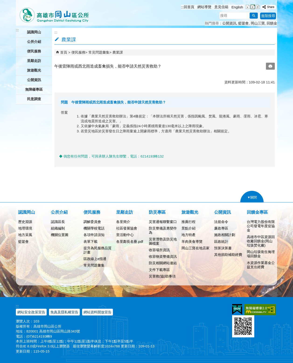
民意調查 (34, 99)
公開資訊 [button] (34, 80)
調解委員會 (92, 222)
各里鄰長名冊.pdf (129, 241)
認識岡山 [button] (34, 32)
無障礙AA (260, 309)
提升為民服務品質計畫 (98, 250)
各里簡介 (123, 222)
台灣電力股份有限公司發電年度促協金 (261, 226)
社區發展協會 (126, 228)
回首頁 (189, 7)
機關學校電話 (94, 228)
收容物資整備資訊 (163, 256)
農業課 (117, 52)
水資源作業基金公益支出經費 (261, 265)
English (237, 7)
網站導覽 (204, 7)
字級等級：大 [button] (258, 7)
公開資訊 (229, 23)
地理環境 (25, 228)
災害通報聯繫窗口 (163, 222)
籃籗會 (243, 23)
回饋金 (272, 23)
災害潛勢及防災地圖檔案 (163, 241)
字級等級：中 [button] (253, 7)
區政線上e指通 (95, 259)
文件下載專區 (159, 270)
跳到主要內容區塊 (2, 2)
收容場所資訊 (159, 250)
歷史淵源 (25, 222)
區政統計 (221, 241)
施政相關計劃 (224, 235)
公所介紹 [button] (34, 42)
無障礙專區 (34, 89)
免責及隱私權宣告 (64, 312)
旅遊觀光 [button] (34, 70)
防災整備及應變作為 (163, 230)
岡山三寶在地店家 (195, 248)
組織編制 (58, 228)
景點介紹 (188, 228)
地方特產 (188, 235)
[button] (254, 16)
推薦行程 (188, 222)
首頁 (63, 52)
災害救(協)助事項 (162, 276)
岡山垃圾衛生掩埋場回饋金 (261, 254)
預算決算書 (223, 248)
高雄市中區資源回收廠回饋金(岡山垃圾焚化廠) (261, 241)
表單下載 (91, 241)
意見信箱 (221, 7)
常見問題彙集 (98, 52)
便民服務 (78, 52)
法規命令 (221, 222)
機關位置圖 (59, 235)
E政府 (237, 309)
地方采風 (25, 235)
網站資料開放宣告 (98, 312)
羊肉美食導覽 (191, 241)
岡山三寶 (258, 23)
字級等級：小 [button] (248, 7)
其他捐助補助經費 (228, 255)
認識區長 (58, 222)
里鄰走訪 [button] (34, 61)
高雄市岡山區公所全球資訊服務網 (52, 12)
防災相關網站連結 (163, 263)
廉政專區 (221, 228)
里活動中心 (125, 235)
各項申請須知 (94, 235)
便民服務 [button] (34, 51)
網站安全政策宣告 (31, 312)
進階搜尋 (268, 16)
